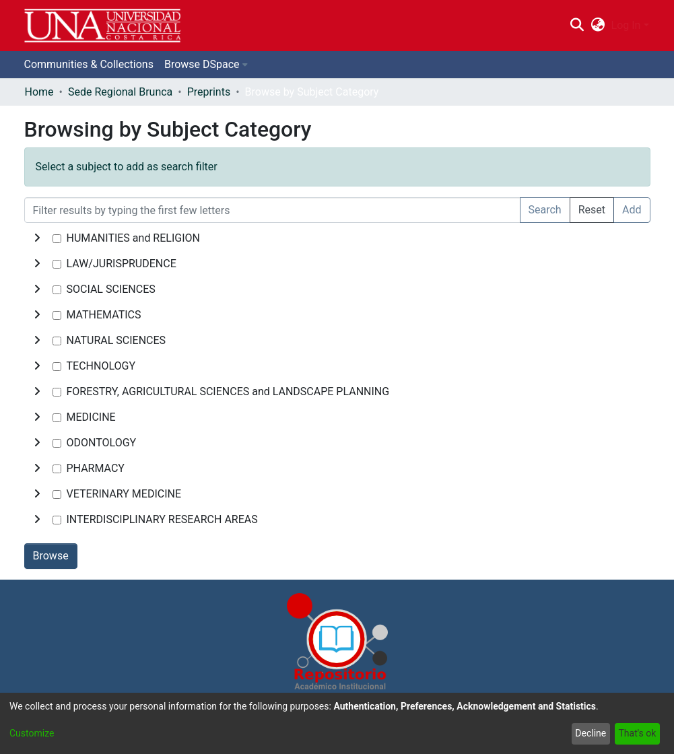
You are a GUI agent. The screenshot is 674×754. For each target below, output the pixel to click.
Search (545, 209)
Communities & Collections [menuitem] (89, 64)
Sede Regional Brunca (120, 91)
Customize (31, 733)
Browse (51, 555)
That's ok (637, 733)
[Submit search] (577, 26)
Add (631, 209)
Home (39, 91)
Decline (590, 733)
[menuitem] (597, 26)
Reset (591, 209)
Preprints (208, 91)
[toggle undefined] (37, 238)
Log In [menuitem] (626, 25)
